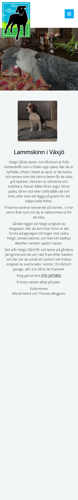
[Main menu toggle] (69, 13)
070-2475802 (51, 275)
